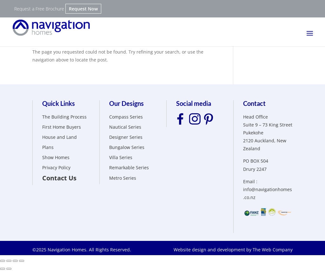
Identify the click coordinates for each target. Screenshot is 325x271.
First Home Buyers (61, 127)
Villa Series (120, 157)
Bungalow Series (126, 147)
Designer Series (126, 137)
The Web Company (273, 250)
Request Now (83, 9)
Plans (48, 147)
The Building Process (64, 117)
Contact (254, 103)
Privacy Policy (56, 168)
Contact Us (59, 178)
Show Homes (56, 157)
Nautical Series (125, 127)
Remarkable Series (129, 168)
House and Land (59, 137)
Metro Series (122, 178)
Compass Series (126, 117)
